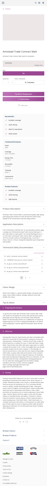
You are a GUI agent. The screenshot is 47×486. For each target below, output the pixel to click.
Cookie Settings (7, 453)
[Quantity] (8, 82)
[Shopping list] (39, 3)
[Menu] (3, 3)
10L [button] (23, 73)
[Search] (36, 3)
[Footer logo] (9, 428)
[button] (43, 3)
